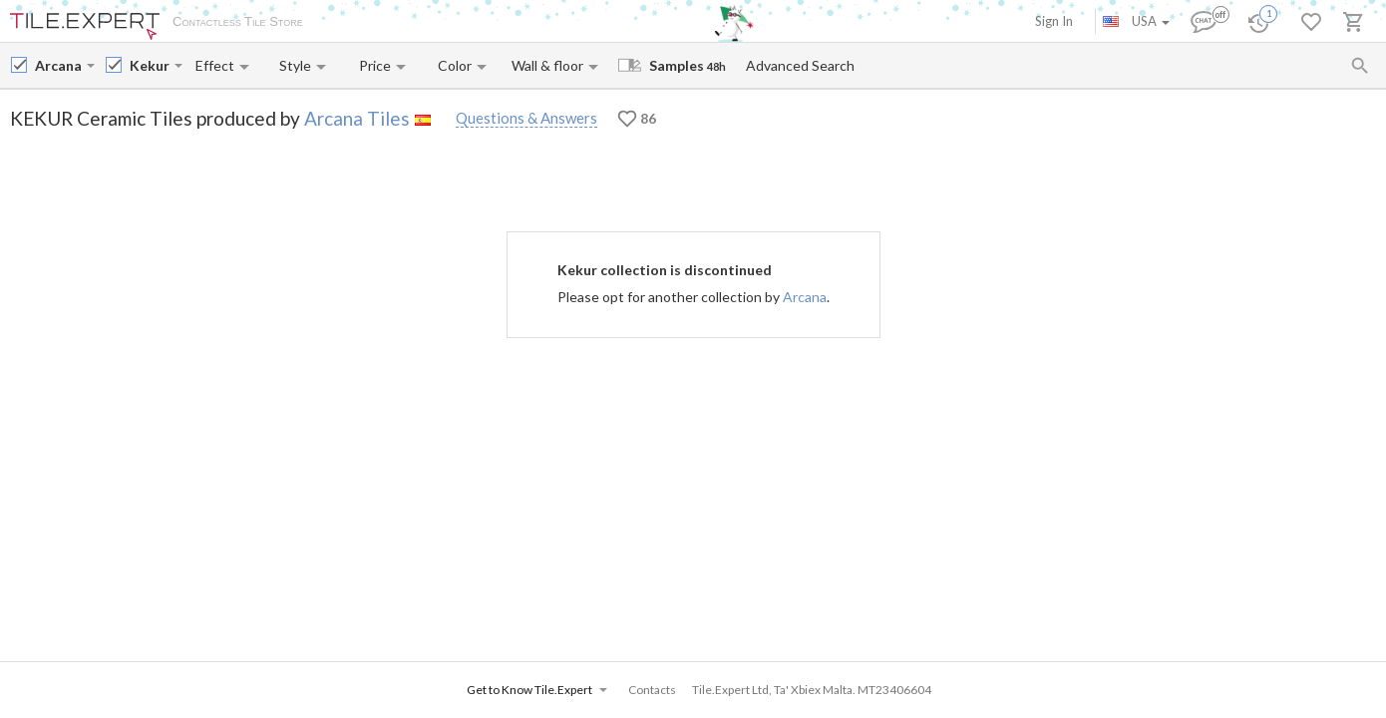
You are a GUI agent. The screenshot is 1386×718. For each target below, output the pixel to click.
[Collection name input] (150, 65)
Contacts (552, 23)
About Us (350, 23)
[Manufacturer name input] (59, 65)
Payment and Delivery (452, 23)
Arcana (805, 296)
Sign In (1054, 21)
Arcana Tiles (357, 118)
